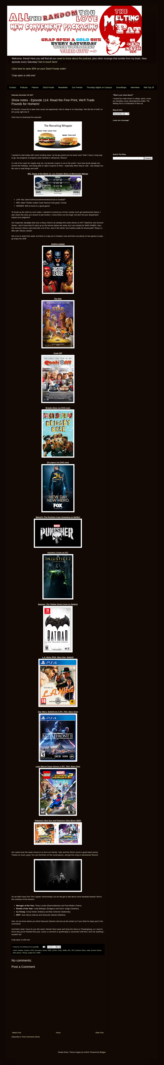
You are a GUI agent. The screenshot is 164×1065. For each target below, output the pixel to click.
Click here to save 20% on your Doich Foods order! (39, 68)
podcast (78, 950)
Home (58, 1033)
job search (38, 950)
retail (88, 950)
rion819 (86, 1052)
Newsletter (63, 87)
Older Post (99, 1033)
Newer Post (16, 1033)
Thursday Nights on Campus (99, 87)
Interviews (135, 87)
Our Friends (77, 87)
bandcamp (86, 855)
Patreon (35, 87)
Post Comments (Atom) (31, 1037)
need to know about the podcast (74, 58)
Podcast (24, 87)
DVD (32, 950)
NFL (69, 950)
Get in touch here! (47, 62)
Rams (84, 950)
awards (20, 950)
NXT (73, 950)
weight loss (32, 953)
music (60, 950)
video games (17, 953)
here (18, 117)
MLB (49, 950)
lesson (45, 950)
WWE (39, 953)
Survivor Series (96, 950)
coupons (27, 950)
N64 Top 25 (149, 87)
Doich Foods (48, 87)
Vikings (24, 953)
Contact (12, 87)
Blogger (103, 1052)
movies (54, 950)
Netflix (65, 950)
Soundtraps (121, 87)
